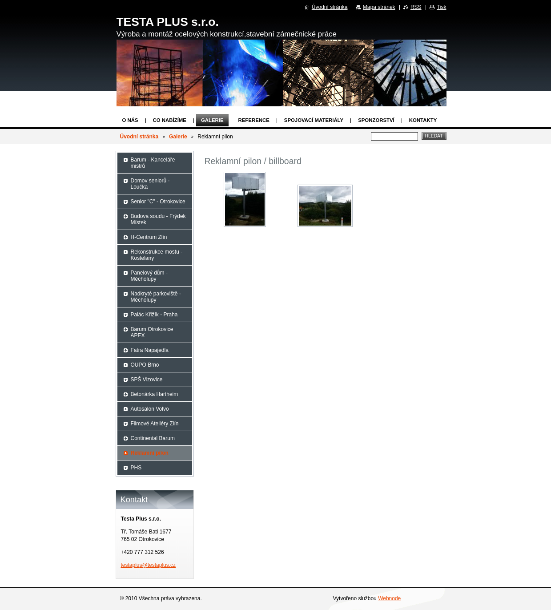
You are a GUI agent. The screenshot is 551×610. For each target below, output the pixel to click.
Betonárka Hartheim (154, 394)
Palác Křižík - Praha (154, 314)
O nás (130, 120)
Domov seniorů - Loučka (150, 184)
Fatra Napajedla (150, 350)
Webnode (389, 598)
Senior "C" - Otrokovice (158, 201)
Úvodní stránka (139, 136)
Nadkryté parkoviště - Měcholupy (156, 297)
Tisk (441, 7)
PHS (136, 468)
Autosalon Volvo (150, 409)
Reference (253, 120)
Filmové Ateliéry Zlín (155, 423)
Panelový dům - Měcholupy (149, 276)
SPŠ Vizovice (147, 379)
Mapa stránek (379, 7)
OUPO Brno (145, 365)
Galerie (212, 120)
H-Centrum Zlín (149, 237)
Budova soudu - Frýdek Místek (158, 219)
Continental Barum (153, 438)
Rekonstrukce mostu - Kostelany (157, 255)
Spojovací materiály (313, 120)
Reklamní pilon (150, 453)
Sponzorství (376, 120)
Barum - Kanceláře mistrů (153, 163)
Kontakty (423, 120)
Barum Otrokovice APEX (152, 332)
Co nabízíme (169, 120)
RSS (416, 7)
